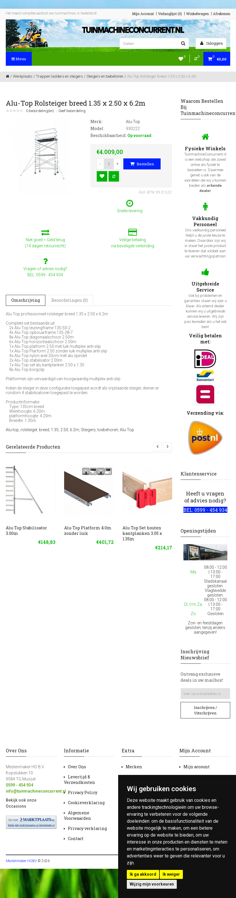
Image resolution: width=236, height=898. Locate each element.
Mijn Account (143, 13)
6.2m (74, 429)
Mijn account (196, 766)
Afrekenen (221, 13)
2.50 (64, 429)
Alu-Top (127, 429)
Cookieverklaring (86, 802)
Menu (19, 58)
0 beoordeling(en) (40, 111)
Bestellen (142, 164)
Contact (75, 838)
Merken (134, 766)
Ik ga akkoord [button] (143, 874)
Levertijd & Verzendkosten (79, 779)
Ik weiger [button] (171, 874)
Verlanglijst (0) (170, 13)
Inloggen (211, 43)
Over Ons (77, 766)
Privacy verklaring (87, 828)
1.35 (55, 429)
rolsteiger (29, 429)
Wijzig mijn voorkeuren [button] (152, 884)
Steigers (88, 429)
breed (44, 429)
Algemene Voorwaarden (77, 815)
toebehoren (107, 429)
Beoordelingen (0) (69, 300)
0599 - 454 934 (19, 785)
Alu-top (12, 429)
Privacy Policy (82, 792)
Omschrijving (25, 300)
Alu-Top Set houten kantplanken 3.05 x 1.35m (142, 533)
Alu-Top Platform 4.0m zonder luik (88, 530)
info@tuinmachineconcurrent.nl (36, 791)
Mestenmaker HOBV (21, 861)
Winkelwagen (197, 13)
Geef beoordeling (72, 111)
